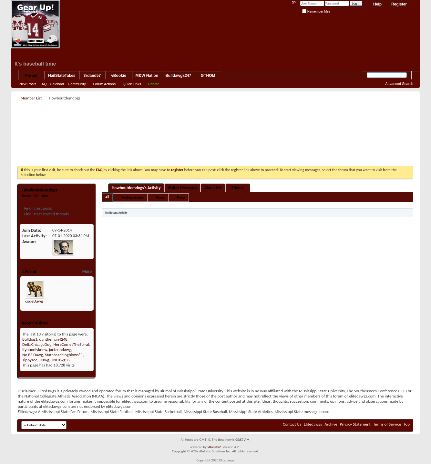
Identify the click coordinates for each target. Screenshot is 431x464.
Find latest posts (37, 208)
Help (377, 4)
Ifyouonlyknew (34, 349)
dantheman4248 (53, 339)
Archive (330, 424)
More (87, 271)
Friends (237, 187)
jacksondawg (60, 349)
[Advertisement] (215, 116)
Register (399, 4)
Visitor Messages (182, 187)
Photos (181, 197)
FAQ (43, 84)
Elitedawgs (313, 424)
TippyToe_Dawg (35, 359)
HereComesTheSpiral (71, 344)
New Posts (27, 84)
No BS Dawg (32, 354)
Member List (31, 98)
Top (407, 424)
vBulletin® (214, 447)
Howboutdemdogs (132, 197)
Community (77, 84)
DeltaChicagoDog (36, 344)
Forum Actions (104, 84)
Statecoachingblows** (64, 354)
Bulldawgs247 (178, 75)
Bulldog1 (29, 339)
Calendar (57, 84)
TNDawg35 (60, 359)
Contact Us (292, 424)
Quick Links (132, 84)
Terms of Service (387, 424)
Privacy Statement (355, 424)
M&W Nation (147, 75)
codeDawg (34, 301)
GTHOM (208, 75)
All (107, 197)
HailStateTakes (62, 75)
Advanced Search (399, 84)
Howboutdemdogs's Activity (136, 187)
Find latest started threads (46, 213)
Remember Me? (316, 11)
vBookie (118, 75)
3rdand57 (92, 75)
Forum (31, 75)
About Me (213, 187)
